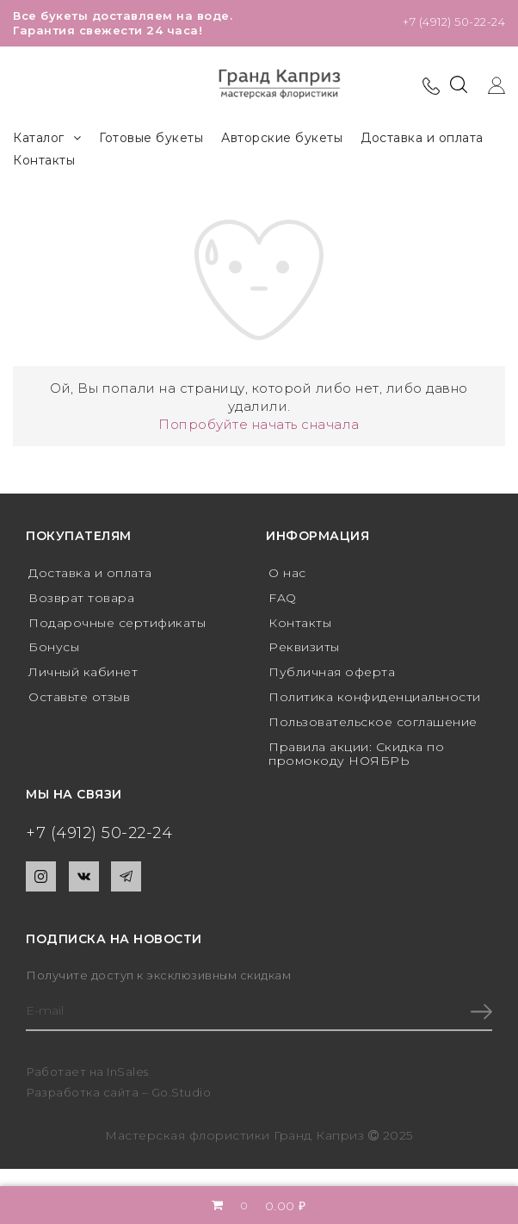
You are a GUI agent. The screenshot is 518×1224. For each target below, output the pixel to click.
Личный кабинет (83, 672)
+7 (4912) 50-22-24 (454, 21)
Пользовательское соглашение (373, 722)
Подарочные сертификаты (117, 623)
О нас (287, 573)
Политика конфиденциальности (374, 697)
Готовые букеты (151, 138)
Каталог (47, 138)
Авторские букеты (281, 138)
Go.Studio (181, 1092)
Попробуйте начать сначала (259, 424)
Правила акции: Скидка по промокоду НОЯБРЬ (356, 754)
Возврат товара (81, 598)
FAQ (282, 598)
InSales (128, 1071)
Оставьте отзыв (79, 697)
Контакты (44, 160)
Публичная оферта (331, 672)
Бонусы (53, 647)
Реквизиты (304, 647)
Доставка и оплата (422, 138)
